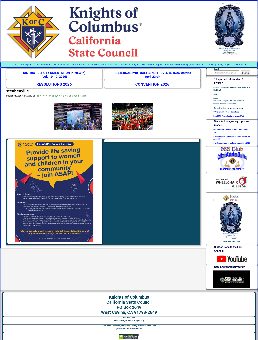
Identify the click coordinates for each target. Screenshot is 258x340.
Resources (239, 64)
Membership (60, 64)
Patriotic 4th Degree (152, 64)
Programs (77, 64)
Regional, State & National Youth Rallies (67, 95)
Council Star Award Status (101, 64)
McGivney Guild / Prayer (218, 64)
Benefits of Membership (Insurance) (182, 64)
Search (245, 73)
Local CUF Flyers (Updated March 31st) (228, 116)
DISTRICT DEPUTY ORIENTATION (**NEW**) (54, 73)
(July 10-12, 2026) (54, 77)
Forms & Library (128, 64)
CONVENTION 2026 (152, 84)
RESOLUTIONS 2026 (54, 84)
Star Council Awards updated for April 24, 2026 (231, 143)
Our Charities (41, 64)
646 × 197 (40, 95)
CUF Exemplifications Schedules (226, 112)
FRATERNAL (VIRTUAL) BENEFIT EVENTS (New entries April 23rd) (152, 75)
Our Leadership (21, 64)
